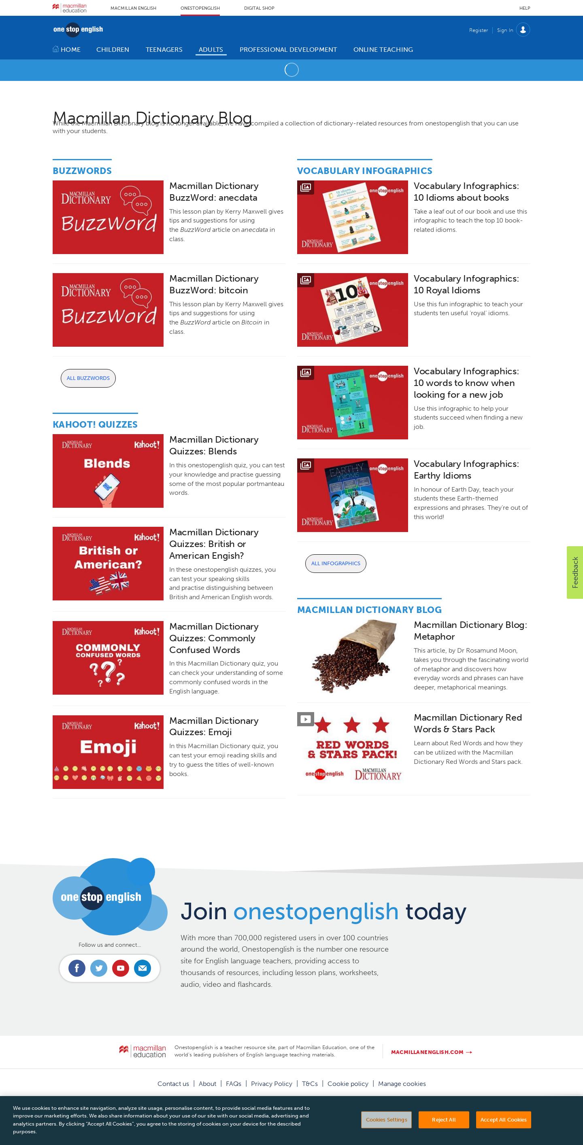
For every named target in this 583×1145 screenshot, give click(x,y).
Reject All (443, 1132)
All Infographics (335, 563)
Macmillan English (133, 8)
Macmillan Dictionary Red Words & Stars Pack (468, 723)
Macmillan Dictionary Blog (369, 609)
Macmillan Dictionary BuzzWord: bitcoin (214, 284)
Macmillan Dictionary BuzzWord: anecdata (214, 191)
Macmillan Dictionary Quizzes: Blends (214, 445)
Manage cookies (402, 1084)
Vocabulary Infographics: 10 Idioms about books (466, 191)
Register (478, 30)
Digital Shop (259, 8)
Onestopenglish (200, 8)
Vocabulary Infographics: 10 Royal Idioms (466, 284)
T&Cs (310, 1084)
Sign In (505, 30)
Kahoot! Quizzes (95, 424)
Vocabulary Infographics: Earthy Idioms (466, 469)
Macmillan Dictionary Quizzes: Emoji (214, 726)
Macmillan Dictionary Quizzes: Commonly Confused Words (214, 638)
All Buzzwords (88, 378)
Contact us (173, 1084)
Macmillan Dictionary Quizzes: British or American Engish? (214, 544)
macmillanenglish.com (427, 1052)
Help (524, 8)
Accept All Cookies (504, 1132)
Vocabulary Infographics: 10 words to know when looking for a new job (466, 383)
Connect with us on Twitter (99, 968)
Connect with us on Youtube (121, 968)
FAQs (233, 1084)
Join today (324, 911)
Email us (142, 968)
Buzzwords (82, 170)
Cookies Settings (386, 1132)
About (207, 1084)
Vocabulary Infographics (364, 170)
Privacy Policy (271, 1084)
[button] (575, 572)
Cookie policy (348, 1084)
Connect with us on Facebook (77, 968)
